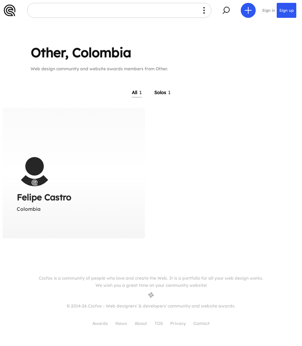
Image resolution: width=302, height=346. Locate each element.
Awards (100, 323)
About (141, 323)
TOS (159, 323)
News (121, 323)
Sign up (286, 10)
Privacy (178, 323)
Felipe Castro (44, 197)
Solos (162, 92)
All (137, 92)
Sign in (268, 10)
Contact (201, 323)
